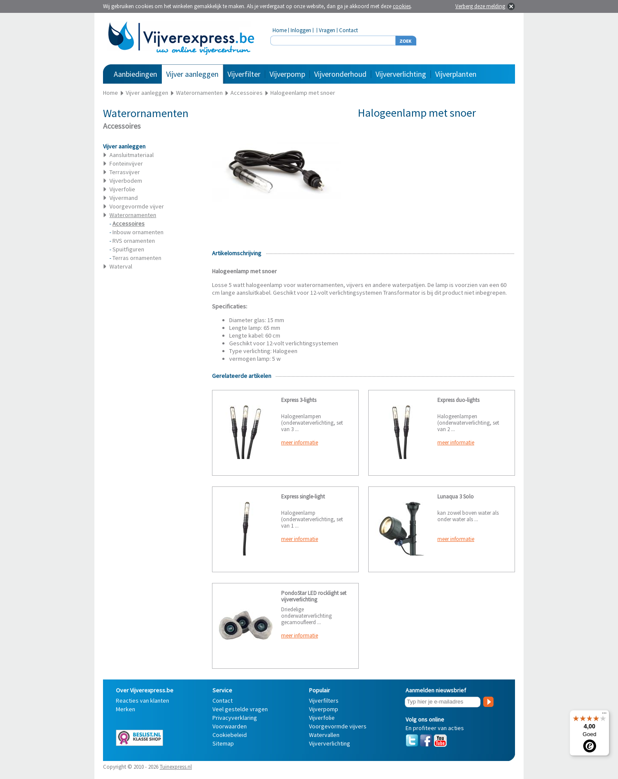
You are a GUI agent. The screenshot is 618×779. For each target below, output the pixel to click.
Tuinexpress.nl (176, 766)
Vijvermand (123, 198)
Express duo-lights (458, 400)
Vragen (327, 30)
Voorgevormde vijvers (338, 726)
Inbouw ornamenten (138, 232)
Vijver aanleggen (192, 74)
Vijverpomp (287, 74)
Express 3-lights (298, 400)
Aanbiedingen (135, 74)
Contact (348, 30)
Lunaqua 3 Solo (455, 496)
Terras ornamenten (136, 258)
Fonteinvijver (126, 163)
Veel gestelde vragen (240, 709)
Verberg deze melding (480, 6)
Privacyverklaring (234, 718)
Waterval (120, 266)
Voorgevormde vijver (136, 206)
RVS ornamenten (133, 241)
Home (280, 30)
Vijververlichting (401, 74)
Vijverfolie (122, 189)
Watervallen (324, 735)
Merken (125, 709)
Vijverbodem (125, 180)
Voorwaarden (229, 726)
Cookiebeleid (229, 735)
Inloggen (301, 30)
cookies (402, 6)
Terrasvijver (124, 172)
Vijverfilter (244, 74)
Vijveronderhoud (340, 74)
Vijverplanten (455, 74)
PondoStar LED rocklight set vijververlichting (313, 596)
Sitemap (223, 743)
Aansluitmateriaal (131, 155)
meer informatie (299, 442)
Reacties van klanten (142, 700)
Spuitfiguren (128, 249)
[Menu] (604, 715)
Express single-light (303, 496)
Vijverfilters (324, 700)
